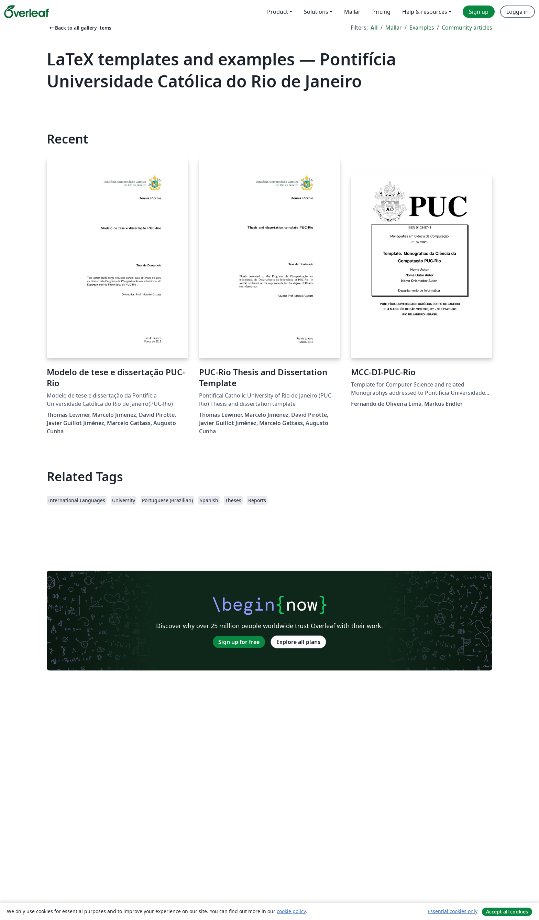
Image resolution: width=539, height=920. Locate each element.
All (374, 27)
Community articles (467, 27)
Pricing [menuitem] (381, 11)
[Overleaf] (26, 11)
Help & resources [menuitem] (424, 11)
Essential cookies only (452, 911)
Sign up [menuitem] (478, 11)
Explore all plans (298, 642)
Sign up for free (239, 642)
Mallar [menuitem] (352, 11)
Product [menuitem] (277, 11)
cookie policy (291, 911)
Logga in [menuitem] (517, 11)
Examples (421, 27)
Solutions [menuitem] (316, 11)
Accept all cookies (507, 911)
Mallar (393, 27)
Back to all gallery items (79, 27)
